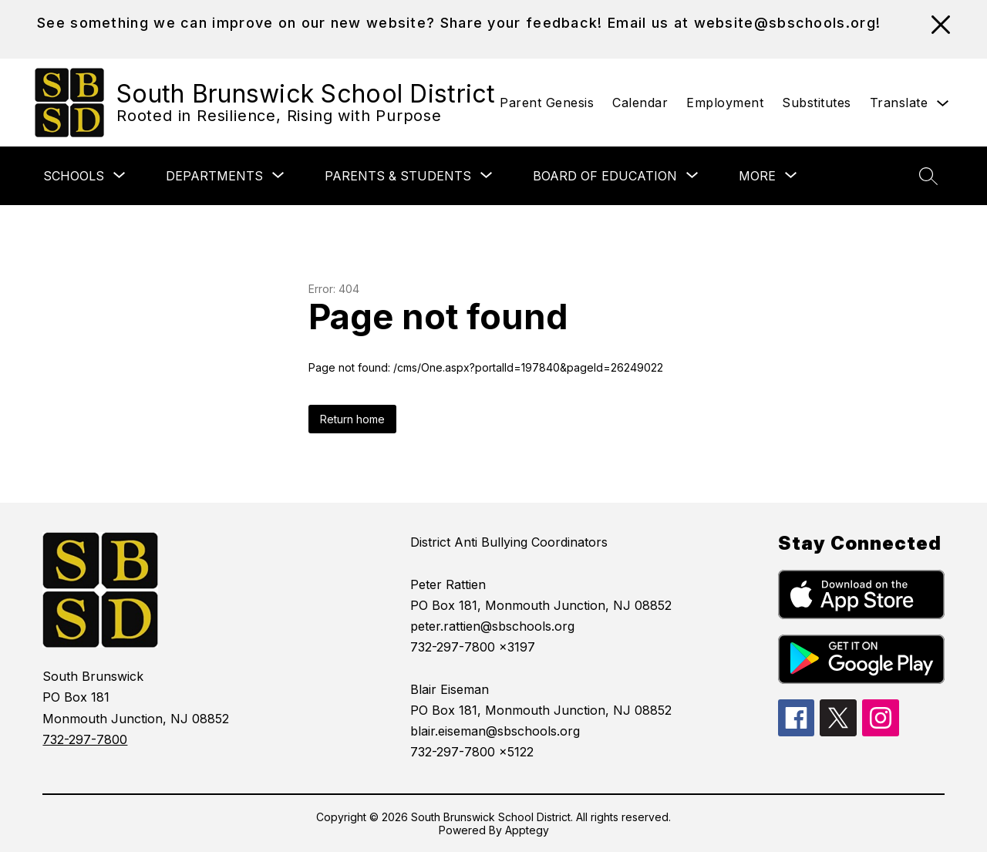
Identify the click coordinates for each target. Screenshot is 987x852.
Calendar (640, 102)
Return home (352, 419)
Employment (724, 102)
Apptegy (527, 830)
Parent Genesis (547, 102)
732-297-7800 (84, 739)
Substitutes (816, 102)
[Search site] (928, 176)
